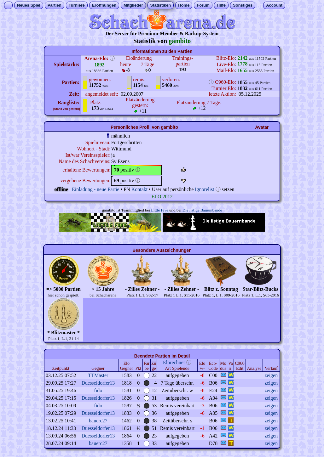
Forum (203, 5)
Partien (54, 5)
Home (183, 5)
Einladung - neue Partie (95, 189)
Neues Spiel (28, 5)
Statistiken (160, 5)
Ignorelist (204, 189)
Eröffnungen (104, 5)
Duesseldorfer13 (98, 383)
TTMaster (98, 375)
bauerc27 (98, 420)
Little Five (159, 210)
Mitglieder (133, 5)
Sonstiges (242, 5)
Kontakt (139, 189)
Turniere (77, 5)
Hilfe (221, 5)
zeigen (271, 375)
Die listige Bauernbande (202, 210)
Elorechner (174, 362)
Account (274, 5)
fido (98, 390)
